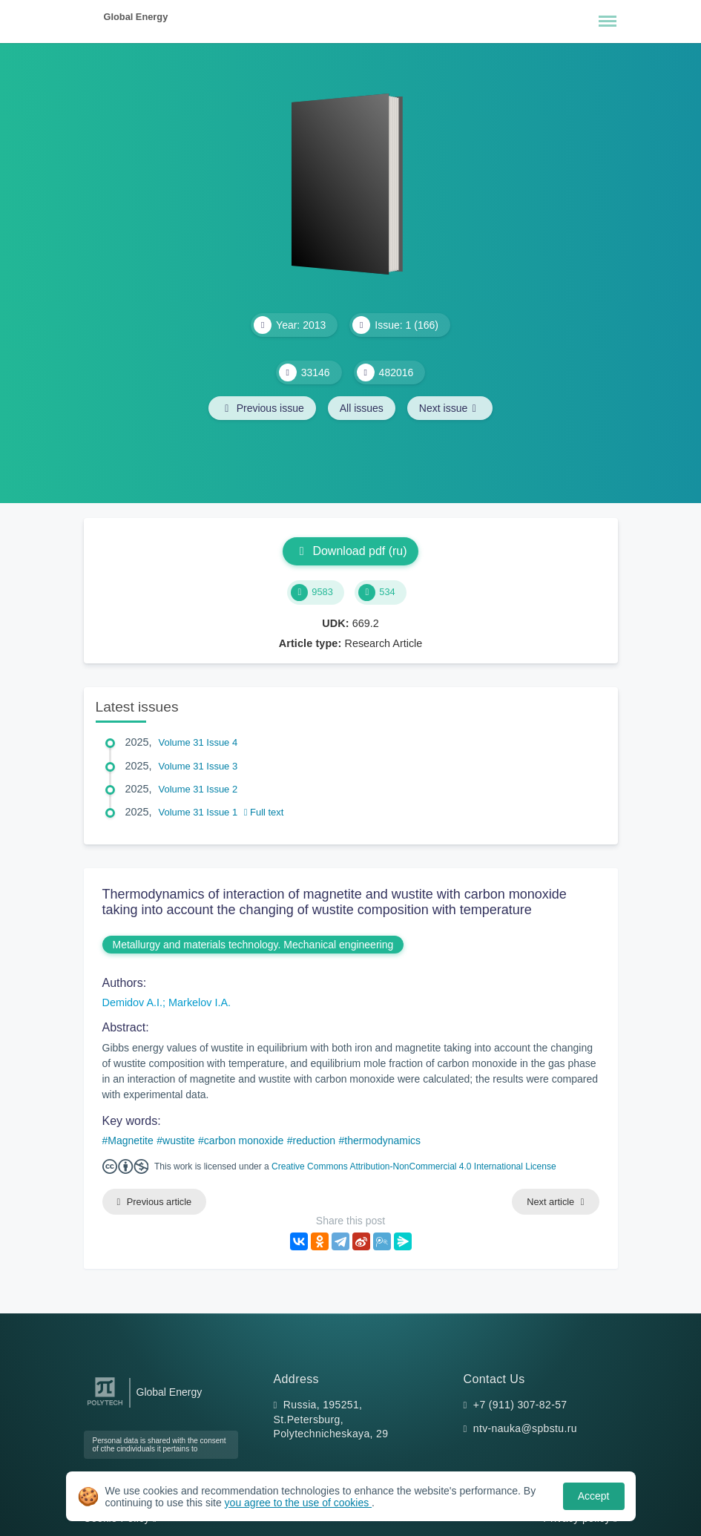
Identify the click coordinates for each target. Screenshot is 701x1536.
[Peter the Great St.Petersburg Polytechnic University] (105, 1405)
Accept (594, 1496)
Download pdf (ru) (350, 551)
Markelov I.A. (199, 1002)
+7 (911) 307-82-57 (520, 1405)
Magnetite (130, 1140)
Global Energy (136, 16)
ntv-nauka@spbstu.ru (525, 1428)
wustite (178, 1140)
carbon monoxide (243, 1140)
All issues (362, 408)
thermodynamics (382, 1140)
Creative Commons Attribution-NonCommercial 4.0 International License (413, 1166)
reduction (314, 1140)
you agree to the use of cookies (298, 1503)
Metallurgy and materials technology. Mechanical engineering (253, 945)
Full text (264, 812)
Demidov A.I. (132, 1002)
